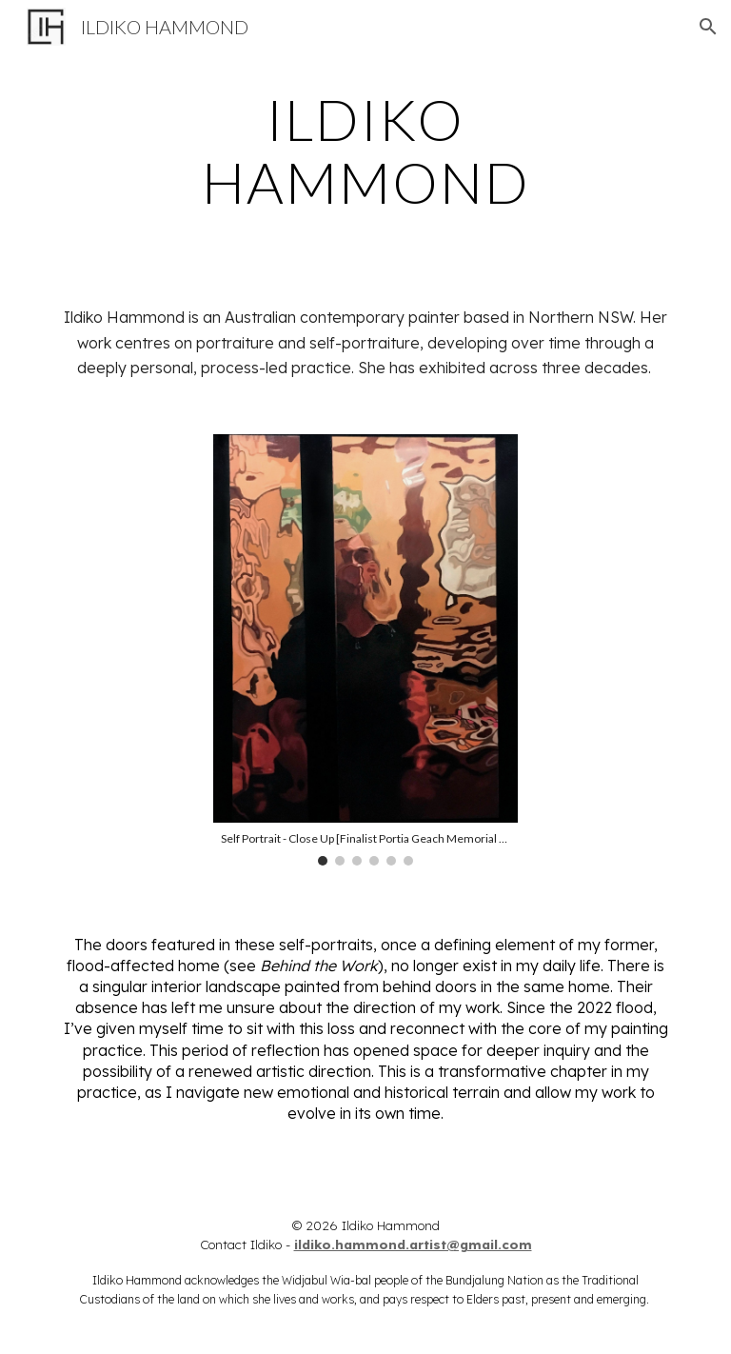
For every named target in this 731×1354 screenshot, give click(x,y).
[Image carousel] (365, 650)
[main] (365, 150)
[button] (708, 27)
